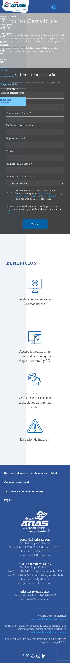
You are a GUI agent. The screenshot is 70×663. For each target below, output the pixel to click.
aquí (9, 212)
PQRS (8, 500)
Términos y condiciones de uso (23, 491)
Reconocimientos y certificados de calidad (30, 473)
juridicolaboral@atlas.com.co (49, 618)
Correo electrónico (17, 113)
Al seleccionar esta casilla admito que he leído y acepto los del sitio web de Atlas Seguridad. (35, 194)
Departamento (14, 138)
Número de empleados (19, 176)
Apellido (11, 101)
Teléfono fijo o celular (19, 125)
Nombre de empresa (18, 163)
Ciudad (10, 151)
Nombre (11, 88)
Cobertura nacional (16, 482)
